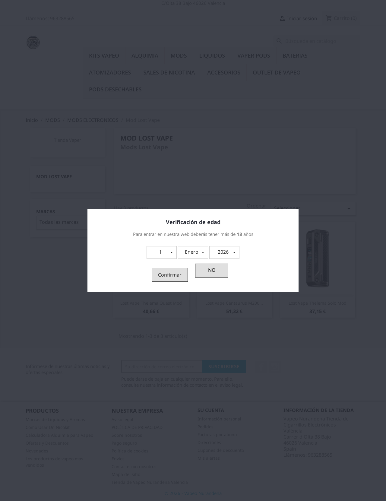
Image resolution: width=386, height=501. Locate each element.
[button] (162, 252)
